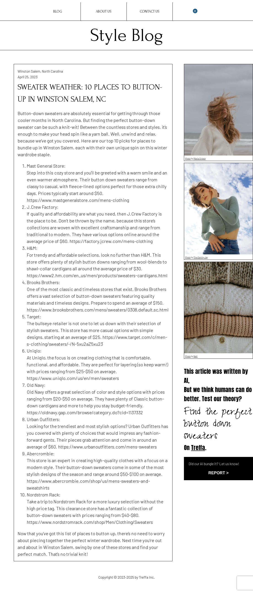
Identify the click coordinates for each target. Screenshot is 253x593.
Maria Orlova (199, 158)
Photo (188, 158)
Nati (196, 356)
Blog (57, 11)
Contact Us (149, 11)
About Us (103, 11)
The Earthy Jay (201, 257)
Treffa (198, 447)
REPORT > (218, 473)
